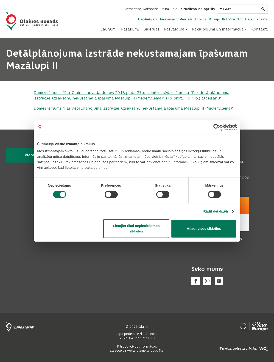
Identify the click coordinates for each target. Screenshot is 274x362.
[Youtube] (219, 281)
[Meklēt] (242, 9)
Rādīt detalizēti (215, 211)
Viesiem (186, 19)
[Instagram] (207, 281)
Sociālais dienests (252, 19)
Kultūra (228, 19)
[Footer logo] (20, 327)
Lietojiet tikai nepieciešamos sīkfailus (136, 228)
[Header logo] (32, 21)
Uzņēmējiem (147, 19)
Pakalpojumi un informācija (219, 29)
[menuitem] (109, 29)
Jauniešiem (168, 19)
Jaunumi (109, 29)
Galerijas (151, 29)
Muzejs (214, 19)
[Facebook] (195, 281)
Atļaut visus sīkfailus (204, 228)
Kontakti (259, 29)
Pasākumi (130, 29)
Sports (200, 19)
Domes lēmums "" (134, 108)
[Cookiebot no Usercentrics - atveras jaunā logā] (217, 127)
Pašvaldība (175, 29)
